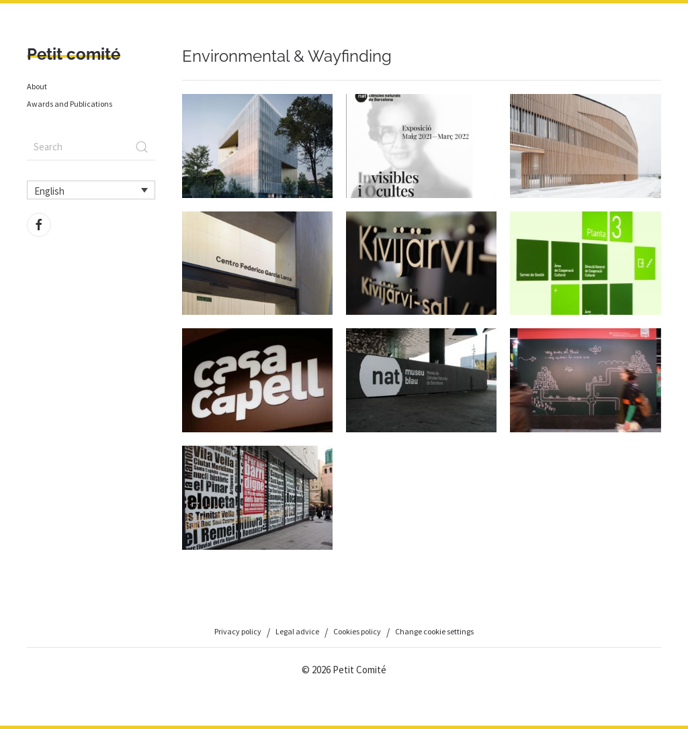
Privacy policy (237, 631)
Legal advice (297, 631)
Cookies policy (357, 631)
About (37, 86)
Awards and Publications (69, 104)
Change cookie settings (434, 631)
